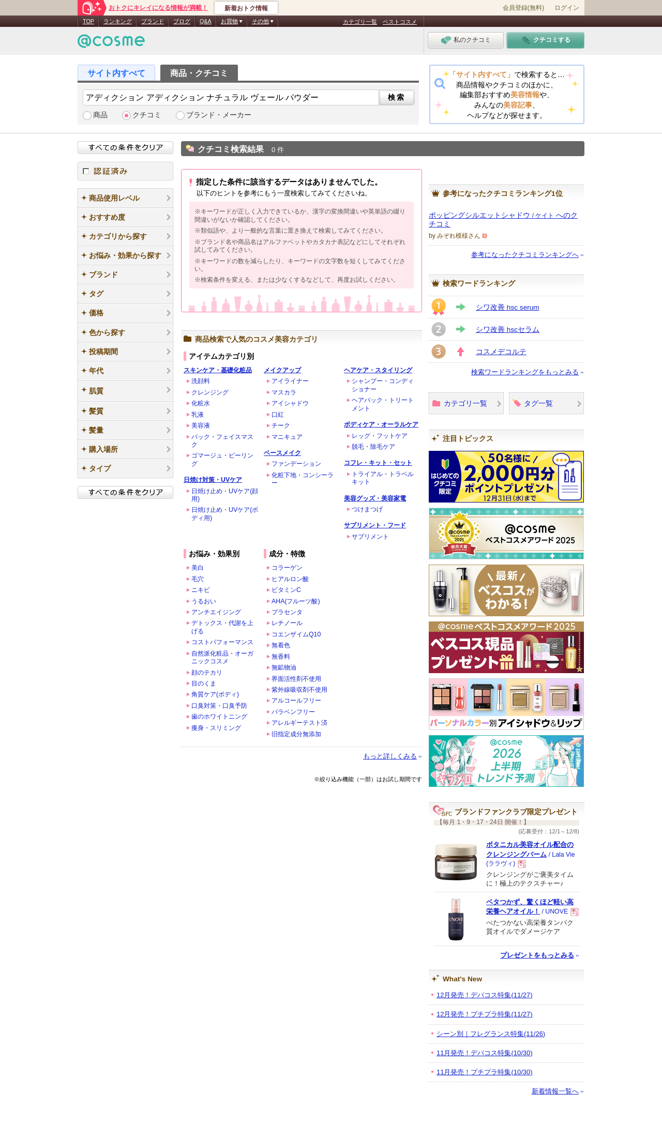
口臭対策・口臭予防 (219, 705)
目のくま (203, 683)
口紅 (278, 414)
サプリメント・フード (375, 525)
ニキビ (200, 590)
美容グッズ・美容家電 (375, 498)
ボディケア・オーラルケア (381, 424)
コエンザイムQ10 (296, 634)
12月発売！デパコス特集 (485, 995)
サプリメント (370, 536)
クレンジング (210, 392)
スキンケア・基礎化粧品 (218, 370)
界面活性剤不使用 (296, 678)
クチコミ (146, 115)
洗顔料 (200, 381)
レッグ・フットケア (380, 435)
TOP (88, 21)
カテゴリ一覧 (360, 22)
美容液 (200, 425)
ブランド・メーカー (218, 115)
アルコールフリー (296, 700)
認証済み (125, 171)
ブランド (152, 21)
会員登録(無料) (523, 7)
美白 (197, 567)
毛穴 (197, 579)
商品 (100, 115)
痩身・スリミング (216, 728)
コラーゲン (287, 567)
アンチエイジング (216, 612)
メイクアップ (282, 370)
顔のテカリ (206, 672)
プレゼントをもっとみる (537, 955)
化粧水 (200, 403)
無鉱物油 (284, 667)
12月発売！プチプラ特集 (485, 1014)
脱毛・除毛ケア (373, 446)
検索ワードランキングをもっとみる (525, 372)
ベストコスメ (400, 22)
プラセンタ (287, 612)
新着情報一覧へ (555, 1091)
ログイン (566, 7)
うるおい (203, 601)
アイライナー (290, 381)
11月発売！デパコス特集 (485, 1053)
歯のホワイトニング (219, 716)
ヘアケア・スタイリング (378, 370)
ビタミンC (286, 590)
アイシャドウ (290, 403)
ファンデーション (296, 463)
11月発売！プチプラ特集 (485, 1072)
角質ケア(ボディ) (215, 694)
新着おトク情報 (246, 8)
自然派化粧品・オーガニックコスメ (222, 657)
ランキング (117, 21)
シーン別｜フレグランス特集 (491, 1034)
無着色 (281, 645)
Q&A (206, 21)
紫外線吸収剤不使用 (299, 689)
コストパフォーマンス (222, 642)
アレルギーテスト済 (299, 722)
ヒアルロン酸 (290, 579)
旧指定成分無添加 (296, 734)
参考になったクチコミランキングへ (525, 255)
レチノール (287, 623)
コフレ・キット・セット (378, 462)
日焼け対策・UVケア (213, 479)
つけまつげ (367, 509)
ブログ (181, 21)
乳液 (197, 414)
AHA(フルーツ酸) (296, 601)
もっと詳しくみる (390, 756)
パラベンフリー (293, 712)
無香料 (281, 656)
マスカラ (284, 392)
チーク (281, 425)
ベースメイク (282, 453)
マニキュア (287, 436)
